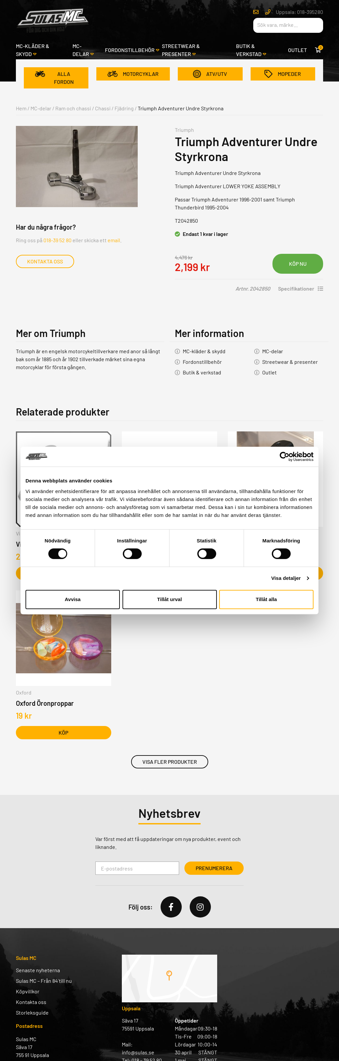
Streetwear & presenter (181, 50)
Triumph (184, 130)
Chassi (103, 108)
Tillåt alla (266, 599)
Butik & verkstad (249, 50)
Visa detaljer (286, 578)
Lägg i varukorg (297, 264)
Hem (21, 108)
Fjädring (124, 108)
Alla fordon (54, 78)
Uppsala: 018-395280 (299, 12)
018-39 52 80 (57, 240)
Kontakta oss (45, 261)
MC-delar (81, 50)
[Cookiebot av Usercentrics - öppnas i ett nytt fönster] (285, 457)
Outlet (297, 50)
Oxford (23, 692)
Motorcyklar (133, 74)
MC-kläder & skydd (32, 50)
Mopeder (283, 74)
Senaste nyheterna (38, 970)
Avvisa (73, 599)
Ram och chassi (73, 108)
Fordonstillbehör (130, 50)
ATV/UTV (210, 74)
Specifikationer (300, 288)
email (114, 240)
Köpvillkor (27, 991)
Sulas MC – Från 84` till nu (44, 980)
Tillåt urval (169, 599)
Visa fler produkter (169, 761)
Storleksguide (32, 1012)
